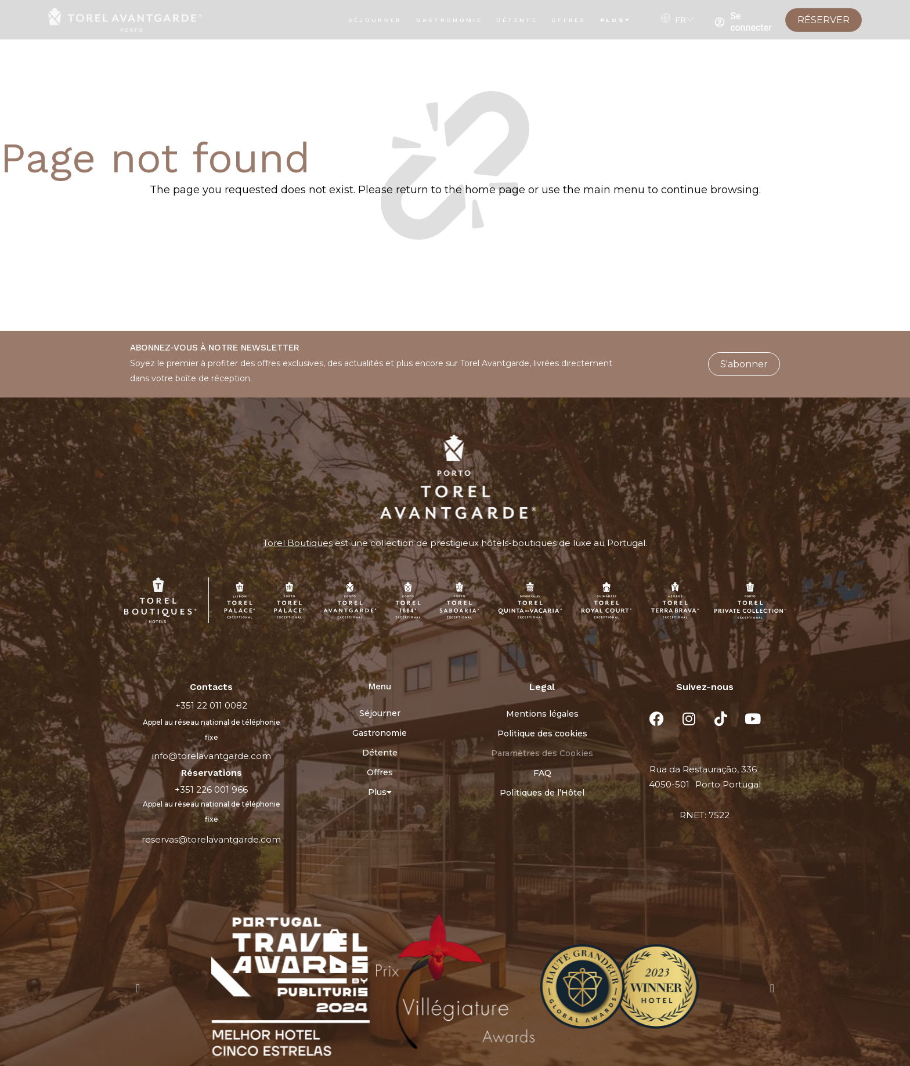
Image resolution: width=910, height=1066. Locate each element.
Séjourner (375, 20)
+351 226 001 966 (211, 789)
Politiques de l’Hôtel (542, 792)
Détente (516, 20)
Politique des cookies (542, 733)
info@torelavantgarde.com (211, 755)
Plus (615, 20)
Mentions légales (542, 714)
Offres (568, 20)
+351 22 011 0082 (211, 705)
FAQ (542, 773)
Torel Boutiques (298, 542)
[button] (138, 988)
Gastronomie (449, 20)
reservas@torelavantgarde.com (211, 839)
